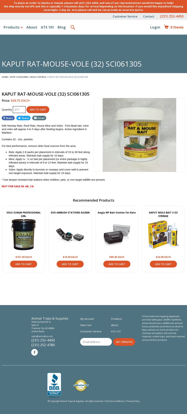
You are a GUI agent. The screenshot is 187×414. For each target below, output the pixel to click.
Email (39, 118)
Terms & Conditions (114, 401)
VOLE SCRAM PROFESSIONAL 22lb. (23, 214)
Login (155, 27)
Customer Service (125, 16)
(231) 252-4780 (43, 344)
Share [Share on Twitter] (23, 118)
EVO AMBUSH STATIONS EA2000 (70, 212)
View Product (23, 234)
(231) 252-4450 (172, 16)
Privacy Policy (133, 401)
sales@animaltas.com (42, 336)
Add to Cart (23, 264)
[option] (139, 135)
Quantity (7, 109)
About (31, 27)
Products (11, 27)
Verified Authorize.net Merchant (81, 385)
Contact (148, 16)
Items (174, 27)
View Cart (86, 325)
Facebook (34, 352)
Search (73, 27)
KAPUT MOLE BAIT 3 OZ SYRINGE (163, 214)
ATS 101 (47, 27)
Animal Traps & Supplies (93, 36)
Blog (62, 27)
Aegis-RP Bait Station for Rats (117, 212)
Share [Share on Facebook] (8, 118)
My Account (87, 318)
